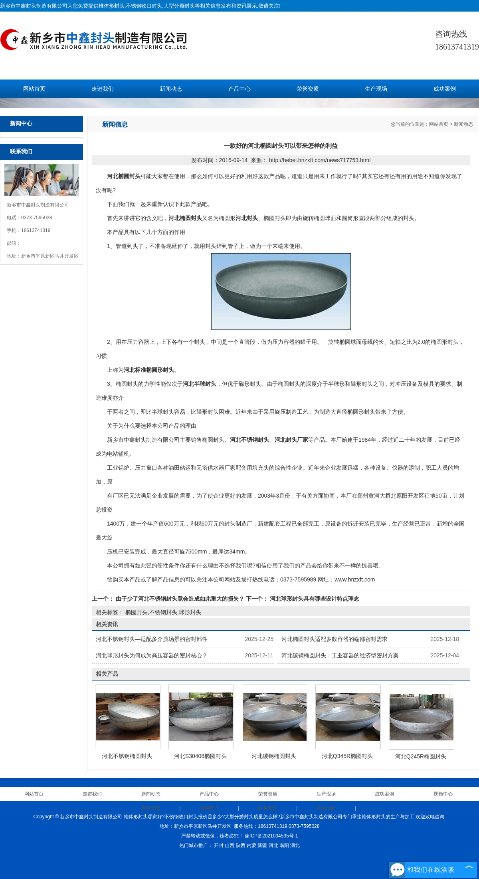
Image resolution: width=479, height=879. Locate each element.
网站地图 (326, 808)
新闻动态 (171, 89)
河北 (273, 845)
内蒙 (251, 845)
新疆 (262, 845)
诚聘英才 (209, 808)
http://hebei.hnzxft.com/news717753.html (319, 160)
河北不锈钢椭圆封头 (127, 756)
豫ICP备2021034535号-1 (271, 836)
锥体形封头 (112, 6)
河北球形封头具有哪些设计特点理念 (313, 598)
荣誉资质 (308, 89)
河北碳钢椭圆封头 (273, 756)
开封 (219, 845)
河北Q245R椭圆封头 (420, 756)
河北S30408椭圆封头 (200, 756)
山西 (229, 845)
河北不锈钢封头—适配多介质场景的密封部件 (152, 639)
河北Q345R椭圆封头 (347, 756)
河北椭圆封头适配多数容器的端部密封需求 (334, 639)
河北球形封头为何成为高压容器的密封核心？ (152, 655)
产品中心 (239, 89)
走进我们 (102, 89)
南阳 (284, 845)
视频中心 (443, 794)
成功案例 (444, 89)
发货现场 (150, 808)
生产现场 (376, 89)
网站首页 (34, 89)
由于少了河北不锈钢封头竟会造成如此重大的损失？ (180, 598)
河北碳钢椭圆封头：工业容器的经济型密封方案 (340, 655)
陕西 (240, 845)
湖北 (295, 845)
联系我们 (267, 808)
